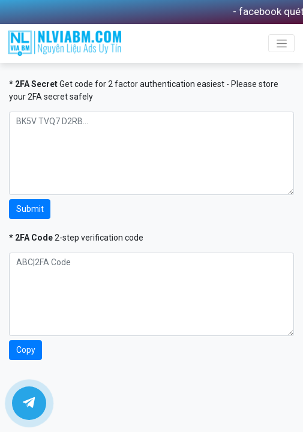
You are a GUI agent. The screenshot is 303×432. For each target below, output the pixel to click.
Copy (25, 350)
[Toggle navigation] (281, 43)
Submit (30, 209)
